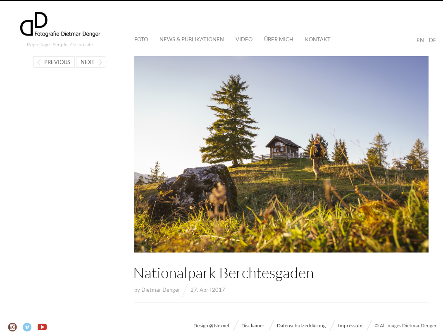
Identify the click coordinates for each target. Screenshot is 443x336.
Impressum (350, 325)
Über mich (278, 39)
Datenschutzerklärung (301, 325)
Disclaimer (252, 325)
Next (88, 62)
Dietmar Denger (160, 289)
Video (244, 39)
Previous (57, 62)
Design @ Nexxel (211, 325)
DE (432, 40)
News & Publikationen (192, 39)
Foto (141, 39)
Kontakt (318, 39)
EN (420, 40)
